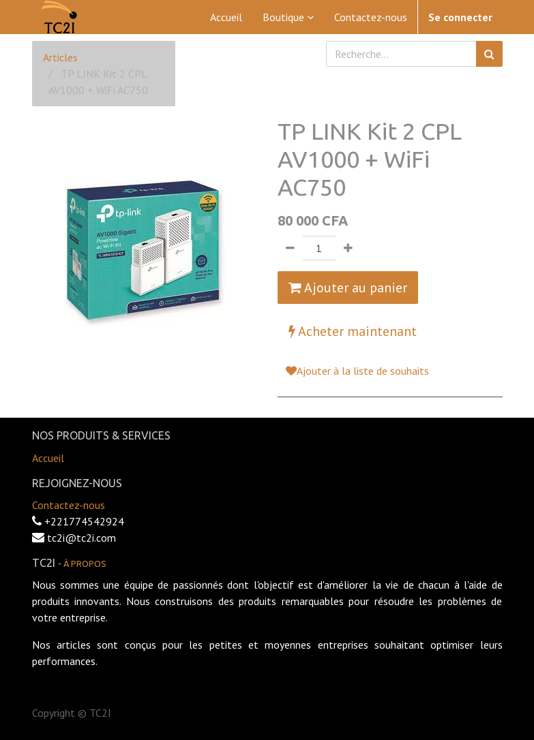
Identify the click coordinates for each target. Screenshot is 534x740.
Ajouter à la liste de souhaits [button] (357, 370)
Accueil (48, 458)
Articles (60, 57)
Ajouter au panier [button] (347, 287)
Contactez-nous (68, 505)
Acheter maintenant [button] (352, 331)
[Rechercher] (489, 54)
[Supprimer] (290, 248)
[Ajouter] (348, 248)
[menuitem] (226, 17)
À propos (84, 563)
